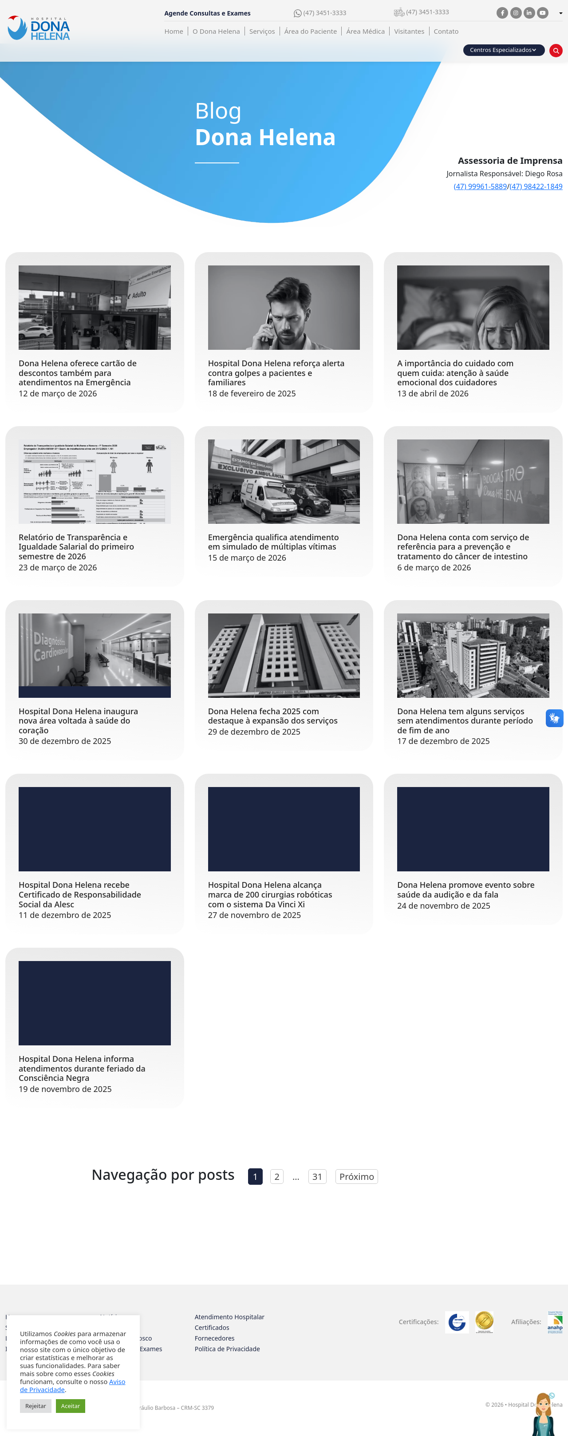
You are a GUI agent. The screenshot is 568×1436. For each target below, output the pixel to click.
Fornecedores (215, 1338)
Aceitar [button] (70, 1406)
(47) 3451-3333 (320, 12)
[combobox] (560, 13)
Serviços (262, 31)
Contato (446, 31)
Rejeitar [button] (35, 1406)
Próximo (356, 1177)
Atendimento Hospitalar (230, 1317)
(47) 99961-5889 (480, 186)
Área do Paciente (310, 31)
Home (173, 31)
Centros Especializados (501, 50)
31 (317, 1177)
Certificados (212, 1327)
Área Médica (365, 31)
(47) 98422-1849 (536, 186)
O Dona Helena (216, 31)
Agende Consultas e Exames (207, 13)
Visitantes (409, 31)
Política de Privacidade (227, 1349)
